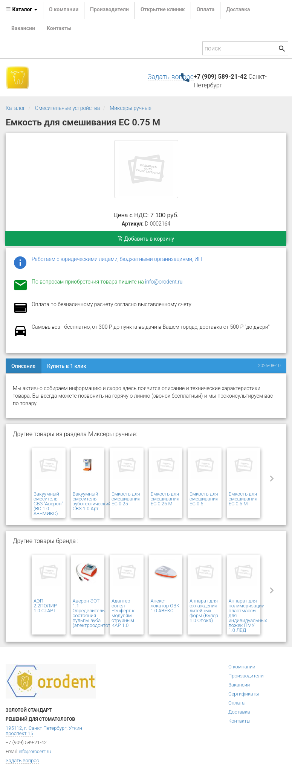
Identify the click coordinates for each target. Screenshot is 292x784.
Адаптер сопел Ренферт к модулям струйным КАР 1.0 (123, 613)
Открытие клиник (163, 9)
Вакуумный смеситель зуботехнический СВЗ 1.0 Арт (92, 501)
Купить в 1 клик (66, 366)
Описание (23, 366)
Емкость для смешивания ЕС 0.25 (126, 498)
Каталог (15, 108)
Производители (109, 9)
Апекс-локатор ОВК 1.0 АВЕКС (165, 605)
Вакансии (23, 28)
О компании (63, 9)
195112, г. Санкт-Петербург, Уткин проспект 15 (44, 730)
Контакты (59, 28)
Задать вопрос (171, 77)
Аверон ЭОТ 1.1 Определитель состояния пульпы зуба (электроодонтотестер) (98, 613)
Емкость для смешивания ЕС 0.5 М (243, 498)
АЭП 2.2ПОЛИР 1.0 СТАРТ (45, 605)
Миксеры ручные (130, 108)
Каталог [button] (21, 9)
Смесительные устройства (67, 108)
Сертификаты (243, 694)
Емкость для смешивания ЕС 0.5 (204, 498)
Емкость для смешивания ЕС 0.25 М (165, 498)
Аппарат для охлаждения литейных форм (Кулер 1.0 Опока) (204, 610)
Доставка (238, 9)
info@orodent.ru (163, 282)
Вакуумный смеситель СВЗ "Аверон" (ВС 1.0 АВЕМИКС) (48, 503)
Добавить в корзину (146, 239)
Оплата (205, 9)
